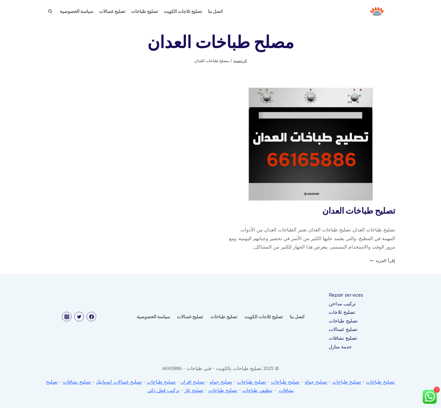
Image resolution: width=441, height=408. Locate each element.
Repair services (346, 295)
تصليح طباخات (144, 11)
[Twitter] (79, 316)
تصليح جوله (221, 382)
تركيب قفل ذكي (163, 390)
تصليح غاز (194, 390)
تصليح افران (193, 382)
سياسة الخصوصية (76, 11)
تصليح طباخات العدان (358, 211)
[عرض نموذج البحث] (50, 11)
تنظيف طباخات (257, 390)
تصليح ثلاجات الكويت (183, 11)
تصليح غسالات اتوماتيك (119, 382)
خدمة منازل (340, 347)
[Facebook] (91, 316)
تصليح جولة (316, 382)
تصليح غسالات (112, 11)
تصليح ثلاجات (342, 312)
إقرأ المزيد (382, 260)
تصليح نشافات (343, 338)
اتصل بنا (215, 11)
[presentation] (310, 144)
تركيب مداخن (342, 303)
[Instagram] (66, 316)
